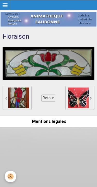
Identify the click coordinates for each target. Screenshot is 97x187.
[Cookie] (10, 176)
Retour (48, 98)
